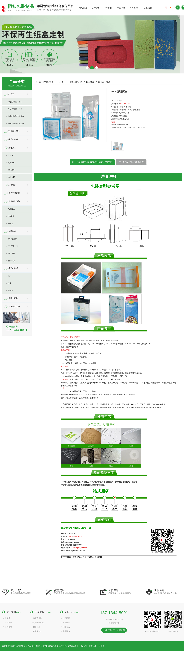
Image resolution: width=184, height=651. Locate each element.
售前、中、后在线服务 (117, 630)
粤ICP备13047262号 (50, 646)
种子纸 (108, 8)
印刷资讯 (134, 8)
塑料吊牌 (11, 253)
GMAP (83, 646)
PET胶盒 (11, 216)
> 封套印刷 (36, 627)
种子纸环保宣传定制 (16, 124)
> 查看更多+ (36, 631)
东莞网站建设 (73, 646)
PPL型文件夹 (13, 246)
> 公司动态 (65, 618)
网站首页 (83, 8)
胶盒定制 (98, 557)
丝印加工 (12, 148)
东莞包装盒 (77, 557)
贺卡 (9, 283)
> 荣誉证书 (7, 627)
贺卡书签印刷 (14, 193)
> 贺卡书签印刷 (38, 623)
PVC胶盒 (11, 209)
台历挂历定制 (14, 306)
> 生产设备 (7, 623)
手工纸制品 (13, 268)
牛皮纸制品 (13, 139)
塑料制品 (12, 231)
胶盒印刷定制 (14, 201)
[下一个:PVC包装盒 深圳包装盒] (131, 162)
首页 (51, 82)
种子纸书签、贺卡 (15, 102)
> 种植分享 (65, 623)
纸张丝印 (11, 177)
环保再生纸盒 (14, 131)
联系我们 (147, 8)
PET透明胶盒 (104, 82)
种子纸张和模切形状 (16, 116)
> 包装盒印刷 (37, 618)
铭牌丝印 (11, 163)
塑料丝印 (11, 170)
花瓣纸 (10, 291)
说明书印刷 (13, 298)
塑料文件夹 (12, 239)
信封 (9, 276)
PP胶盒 (11, 224)
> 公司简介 (7, 618)
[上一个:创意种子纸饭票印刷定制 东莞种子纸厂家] (92, 162)
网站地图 (93, 646)
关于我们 (96, 8)
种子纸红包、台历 (15, 109)
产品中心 (121, 8)
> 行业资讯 (65, 627)
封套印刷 (12, 185)
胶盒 (84, 557)
